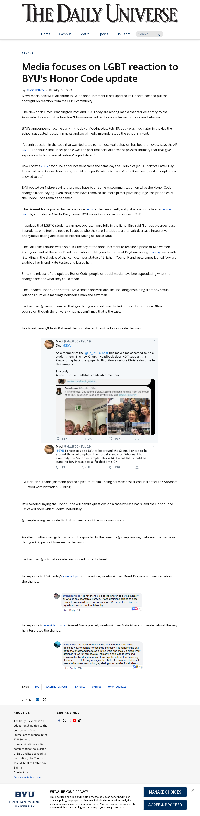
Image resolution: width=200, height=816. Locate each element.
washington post (56, 686)
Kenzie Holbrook (37, 89)
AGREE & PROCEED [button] (165, 805)
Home (45, 34)
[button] (193, 791)
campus (97, 686)
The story (156, 252)
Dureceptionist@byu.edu (29, 777)
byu (37, 686)
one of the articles (57, 625)
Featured (79, 686)
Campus (65, 34)
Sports (103, 34)
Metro (84, 34)
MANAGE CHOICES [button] (165, 792)
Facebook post (74, 576)
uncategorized (117, 686)
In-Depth (124, 34)
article (26, 150)
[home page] (100, 17)
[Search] (149, 34)
